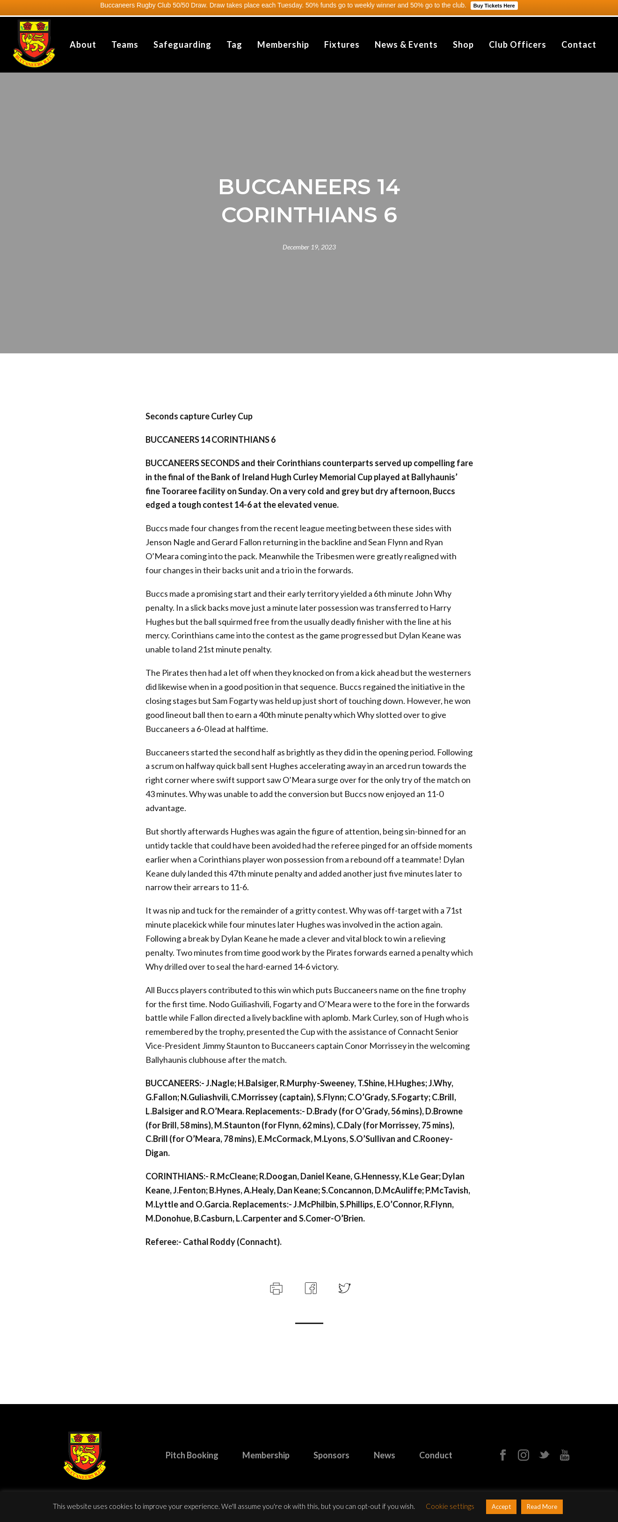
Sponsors (331, 1455)
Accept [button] (501, 1506)
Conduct (435, 1455)
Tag (234, 44)
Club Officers (517, 44)
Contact (578, 44)
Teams (124, 44)
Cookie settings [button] (450, 1506)
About (83, 44)
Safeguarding (182, 44)
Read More (542, 1506)
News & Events (406, 44)
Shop (463, 44)
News (384, 1455)
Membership (283, 44)
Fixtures (342, 44)
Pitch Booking (192, 1455)
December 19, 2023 (309, 247)
